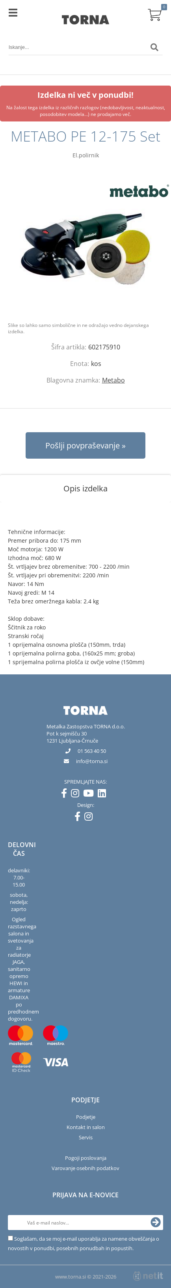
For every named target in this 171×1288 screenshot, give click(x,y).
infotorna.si (92, 761)
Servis (86, 1137)
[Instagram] (77, 794)
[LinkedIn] (104, 794)
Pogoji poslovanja (85, 1157)
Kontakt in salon (86, 1127)
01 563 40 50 (92, 750)
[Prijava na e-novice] (155, 1222)
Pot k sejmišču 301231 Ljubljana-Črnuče (72, 737)
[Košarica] (154, 14)
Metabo (113, 380)
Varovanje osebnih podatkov (85, 1168)
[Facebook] (66, 794)
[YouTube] (90, 794)
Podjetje (85, 1116)
